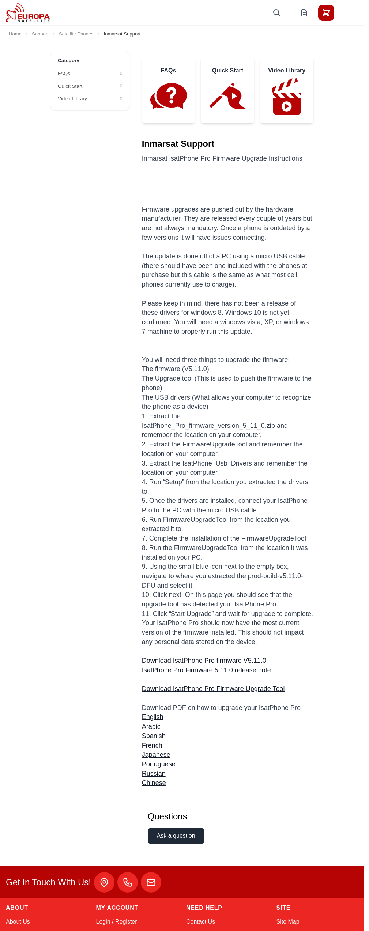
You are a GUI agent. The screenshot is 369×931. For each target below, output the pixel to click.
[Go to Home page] (28, 12)
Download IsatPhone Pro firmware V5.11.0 (204, 660)
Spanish (154, 736)
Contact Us (200, 922)
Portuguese (159, 764)
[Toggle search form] (277, 12)
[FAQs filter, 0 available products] (90, 73)
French (152, 745)
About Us (18, 922)
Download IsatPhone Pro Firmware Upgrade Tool (213, 688)
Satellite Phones (76, 34)
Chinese (154, 782)
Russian (154, 773)
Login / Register (116, 922)
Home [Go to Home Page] (15, 34)
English (152, 717)
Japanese (156, 754)
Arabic (151, 726)
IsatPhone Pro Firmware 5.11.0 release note (206, 670)
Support (40, 34)
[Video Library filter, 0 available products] (90, 99)
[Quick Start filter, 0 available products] (90, 86)
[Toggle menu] (346, 13)
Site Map (288, 922)
